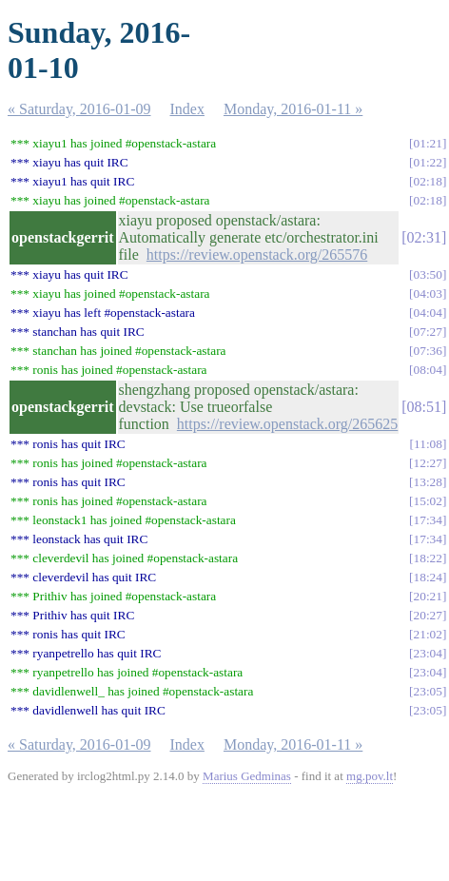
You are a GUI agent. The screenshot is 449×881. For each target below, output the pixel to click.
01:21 (428, 143)
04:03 (428, 293)
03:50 (428, 274)
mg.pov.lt (369, 776)
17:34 (428, 520)
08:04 (428, 369)
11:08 (428, 444)
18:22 (428, 558)
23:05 (428, 691)
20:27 (428, 615)
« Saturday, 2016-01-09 (79, 109)
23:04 (428, 653)
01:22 (428, 162)
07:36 (428, 350)
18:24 (428, 577)
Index (187, 109)
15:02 (428, 501)
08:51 (424, 407)
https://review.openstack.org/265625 (287, 424)
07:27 (428, 331)
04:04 (428, 312)
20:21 (428, 596)
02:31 (424, 237)
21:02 (428, 634)
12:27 (428, 463)
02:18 (428, 181)
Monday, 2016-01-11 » (293, 109)
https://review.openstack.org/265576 (256, 254)
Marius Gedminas (247, 776)
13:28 (428, 482)
